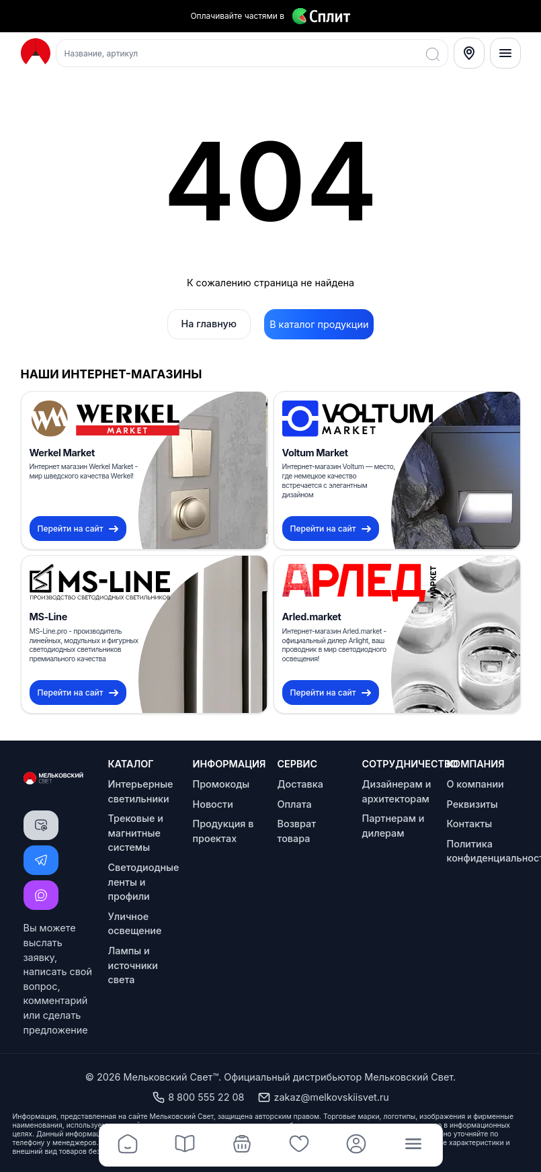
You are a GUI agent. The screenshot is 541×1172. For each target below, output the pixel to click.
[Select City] (469, 53)
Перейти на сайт (78, 529)
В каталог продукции (318, 324)
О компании (475, 784)
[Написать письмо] (41, 825)
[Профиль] (356, 1145)
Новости (213, 804)
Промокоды (221, 784)
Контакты (470, 823)
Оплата (295, 804)
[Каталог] (185, 1145)
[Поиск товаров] (252, 53)
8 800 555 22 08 (198, 1097)
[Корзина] (242, 1145)
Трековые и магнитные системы (135, 832)
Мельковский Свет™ (171, 1077)
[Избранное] (299, 1145)
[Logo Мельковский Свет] (35, 52)
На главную (209, 323)
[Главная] (128, 1145)
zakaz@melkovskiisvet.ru (322, 1097)
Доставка (300, 784)
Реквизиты (472, 804)
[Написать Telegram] (41, 860)
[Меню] (505, 53)
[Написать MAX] (41, 895)
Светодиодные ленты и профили (143, 882)
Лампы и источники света (133, 965)
